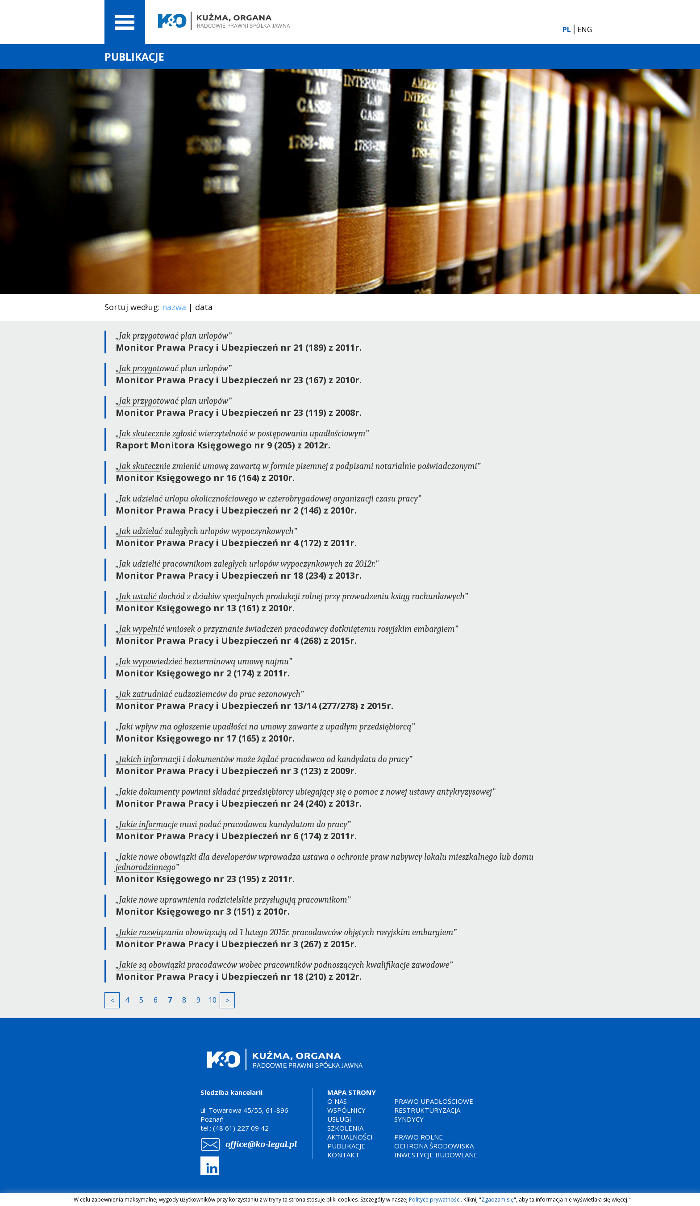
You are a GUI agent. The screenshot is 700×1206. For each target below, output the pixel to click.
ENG (584, 29)
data (203, 307)
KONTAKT (343, 1154)
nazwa (174, 307)
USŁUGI (339, 1119)
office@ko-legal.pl (261, 1144)
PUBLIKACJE (346, 1145)
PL (566, 29)
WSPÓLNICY (346, 1110)
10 (212, 1000)
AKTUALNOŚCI (350, 1136)
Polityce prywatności (435, 1199)
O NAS (337, 1101)
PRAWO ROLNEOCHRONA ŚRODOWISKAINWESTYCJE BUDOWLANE (436, 1145)
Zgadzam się (497, 1199)
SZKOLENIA (345, 1127)
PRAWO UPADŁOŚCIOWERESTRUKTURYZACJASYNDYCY (433, 1110)
